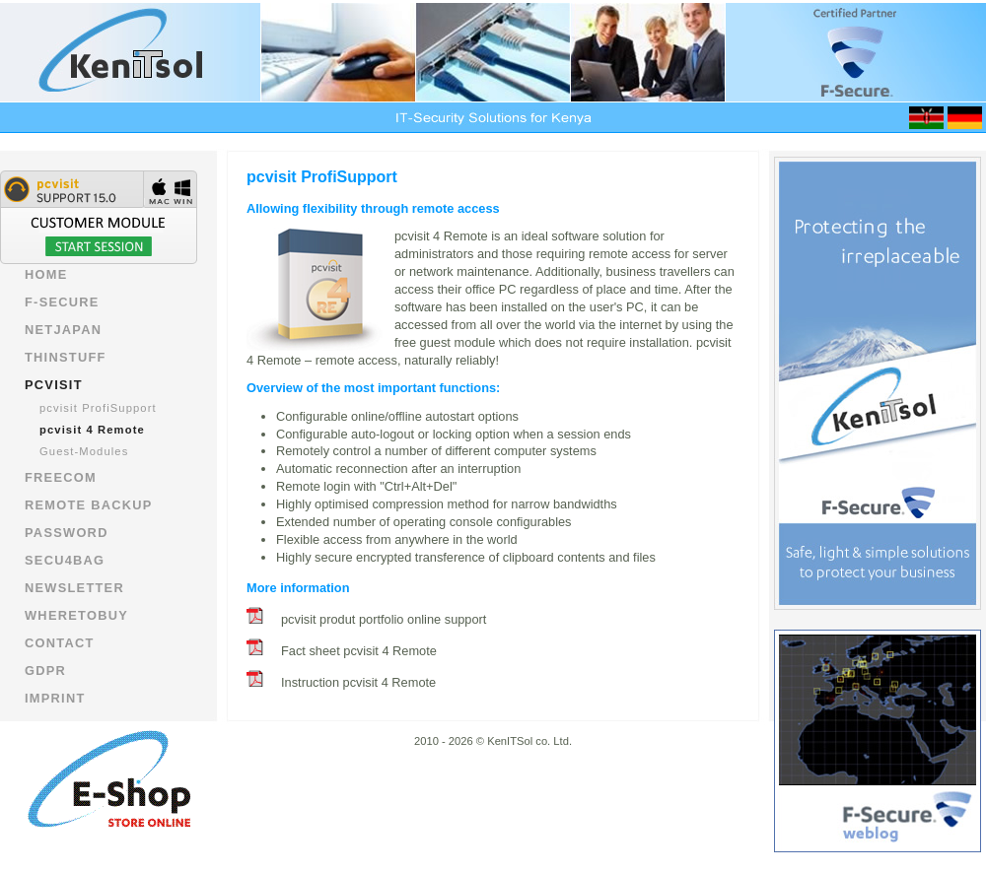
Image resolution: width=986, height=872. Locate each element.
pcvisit (54, 384)
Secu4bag (65, 560)
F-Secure (62, 302)
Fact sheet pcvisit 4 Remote (359, 650)
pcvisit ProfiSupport (98, 408)
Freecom (61, 477)
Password (66, 532)
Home (46, 274)
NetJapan (63, 329)
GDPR (45, 670)
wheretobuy (76, 615)
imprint (55, 698)
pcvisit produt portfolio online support (383, 619)
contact (60, 643)
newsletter (74, 587)
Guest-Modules (83, 451)
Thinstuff (65, 357)
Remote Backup (89, 505)
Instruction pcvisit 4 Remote (358, 682)
